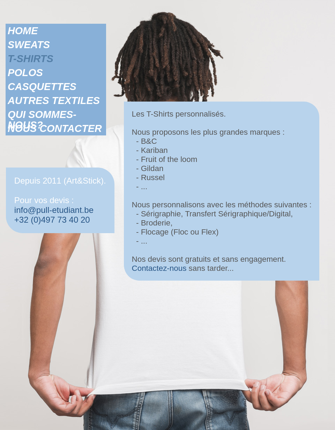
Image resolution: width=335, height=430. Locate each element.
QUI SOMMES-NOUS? (42, 114)
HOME (23, 30)
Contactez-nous (159, 268)
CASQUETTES (42, 86)
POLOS (25, 72)
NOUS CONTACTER (55, 128)
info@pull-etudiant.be (54, 210)
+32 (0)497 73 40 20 (52, 219)
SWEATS (29, 44)
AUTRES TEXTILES (54, 100)
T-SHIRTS (30, 58)
